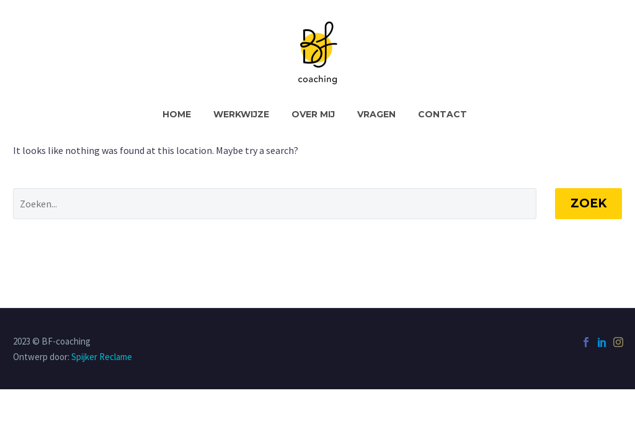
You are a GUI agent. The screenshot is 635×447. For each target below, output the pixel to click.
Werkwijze (241, 114)
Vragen (376, 114)
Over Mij (313, 114)
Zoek (588, 203)
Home (176, 114)
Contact (442, 114)
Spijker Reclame (101, 357)
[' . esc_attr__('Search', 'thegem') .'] (274, 203)
